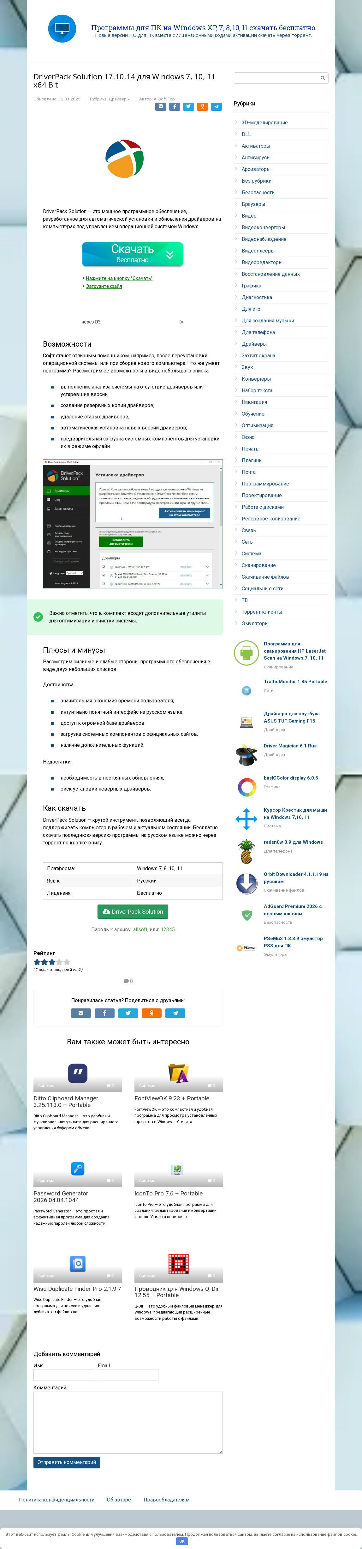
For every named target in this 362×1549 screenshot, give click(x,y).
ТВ (245, 600)
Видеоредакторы (262, 262)
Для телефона (258, 332)
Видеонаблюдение (264, 239)
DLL (246, 134)
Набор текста (257, 391)
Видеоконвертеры (263, 227)
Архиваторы (256, 169)
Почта (249, 472)
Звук (247, 367)
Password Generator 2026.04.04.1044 (60, 1197)
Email (104, 1366)
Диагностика (257, 297)
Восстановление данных (271, 274)
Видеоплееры (258, 251)
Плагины (252, 460)
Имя (38, 1366)
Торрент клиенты (262, 612)
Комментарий (49, 1388)
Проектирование (262, 495)
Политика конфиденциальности (56, 1500)
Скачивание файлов (265, 577)
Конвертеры (256, 379)
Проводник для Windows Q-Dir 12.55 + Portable (176, 1292)
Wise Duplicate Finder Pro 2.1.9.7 (77, 1288)
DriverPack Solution (133, 911)
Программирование (265, 484)
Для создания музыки (268, 321)
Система (251, 554)
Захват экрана (258, 356)
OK (182, 1541)
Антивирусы (256, 158)
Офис (248, 437)
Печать (250, 449)
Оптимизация (257, 425)
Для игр (251, 309)
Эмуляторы (255, 624)
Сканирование (259, 565)
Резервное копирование (271, 519)
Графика (251, 286)
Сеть (247, 542)
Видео (249, 216)
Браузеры (253, 204)
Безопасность (258, 193)
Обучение (253, 414)
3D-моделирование (265, 123)
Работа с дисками (263, 507)
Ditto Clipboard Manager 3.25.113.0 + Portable (65, 1102)
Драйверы (119, 98)
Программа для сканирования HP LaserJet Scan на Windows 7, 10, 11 (295, 651)
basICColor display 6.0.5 (291, 778)
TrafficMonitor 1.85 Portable (295, 681)
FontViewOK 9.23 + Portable (171, 1098)
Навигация (254, 402)
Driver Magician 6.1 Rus (290, 746)
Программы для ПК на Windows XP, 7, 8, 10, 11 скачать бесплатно (203, 27)
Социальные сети (262, 589)
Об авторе (119, 1500)
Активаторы (256, 146)
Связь (249, 530)
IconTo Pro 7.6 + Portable (168, 1193)
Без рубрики (256, 181)
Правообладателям (166, 1500)
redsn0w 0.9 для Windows (293, 842)
